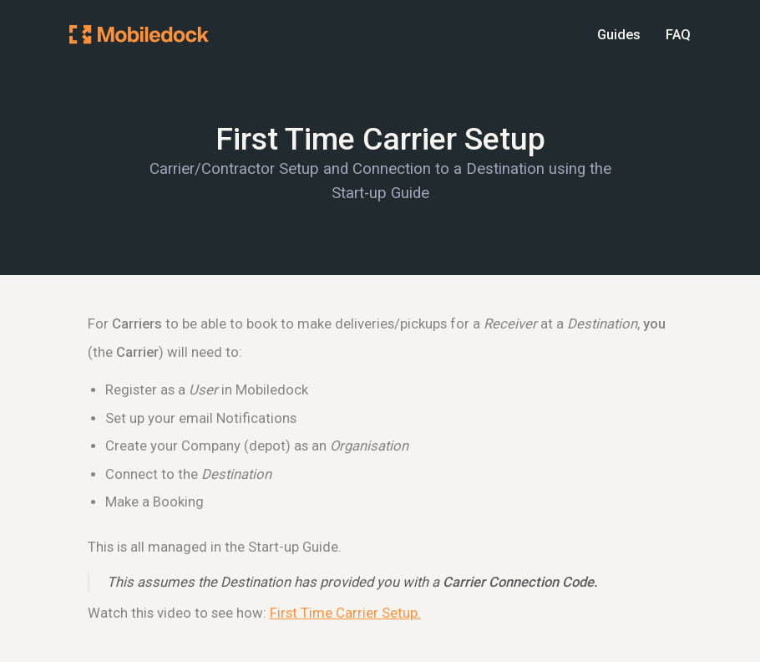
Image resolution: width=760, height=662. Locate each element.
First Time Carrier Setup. (345, 613)
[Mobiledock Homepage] (139, 34)
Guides (619, 35)
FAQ (678, 35)
